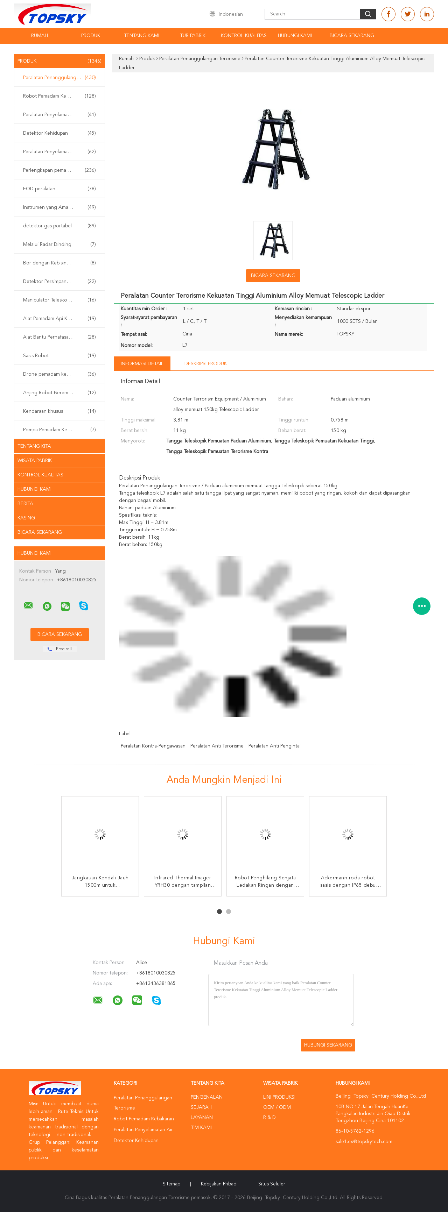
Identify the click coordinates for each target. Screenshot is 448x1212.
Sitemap (171, 1184)
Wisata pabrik (35, 460)
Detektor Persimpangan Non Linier (61, 281)
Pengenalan (207, 1097)
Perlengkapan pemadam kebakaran (61, 170)
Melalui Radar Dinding (59, 244)
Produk (90, 35)
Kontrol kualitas (244, 35)
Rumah (39, 35)
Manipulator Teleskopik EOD (59, 300)
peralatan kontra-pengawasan (153, 746)
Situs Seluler (271, 1184)
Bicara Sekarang (352, 35)
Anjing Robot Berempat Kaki (59, 392)
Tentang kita (34, 446)
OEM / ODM (277, 1107)
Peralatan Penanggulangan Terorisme (61, 77)
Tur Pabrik (192, 35)
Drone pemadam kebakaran (59, 374)
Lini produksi (279, 1097)
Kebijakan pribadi (219, 1184)
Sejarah (201, 1107)
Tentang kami (141, 35)
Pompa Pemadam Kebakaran (59, 429)
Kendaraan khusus (59, 411)
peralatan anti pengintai (274, 746)
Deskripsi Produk (205, 363)
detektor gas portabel (59, 225)
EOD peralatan (59, 188)
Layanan (202, 1117)
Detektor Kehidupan (59, 133)
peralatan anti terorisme (217, 746)
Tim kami (201, 1127)
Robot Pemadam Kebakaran (59, 96)
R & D (269, 1117)
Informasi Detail (142, 363)
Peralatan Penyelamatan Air (59, 114)
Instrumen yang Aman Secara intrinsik (61, 207)
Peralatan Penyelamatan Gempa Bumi (61, 151)
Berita (25, 503)
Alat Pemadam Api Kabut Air (59, 318)
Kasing (26, 518)
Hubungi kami (295, 35)
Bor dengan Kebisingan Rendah (59, 263)
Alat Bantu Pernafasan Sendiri (59, 337)
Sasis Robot (59, 355)
